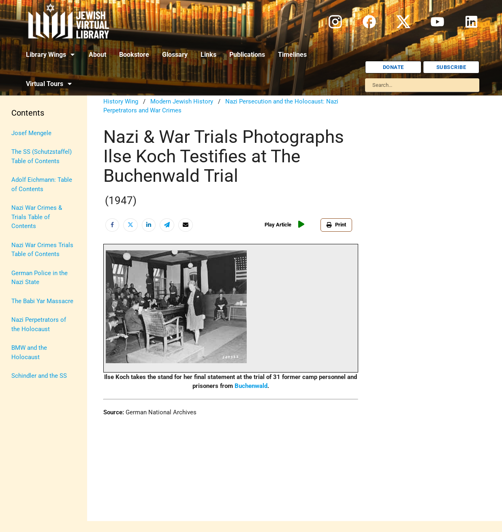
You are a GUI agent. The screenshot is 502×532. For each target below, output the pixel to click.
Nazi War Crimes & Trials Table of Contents (36, 217)
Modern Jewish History (181, 101)
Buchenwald (251, 386)
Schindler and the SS (39, 375)
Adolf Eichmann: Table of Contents (41, 184)
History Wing (120, 101)
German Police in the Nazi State (39, 277)
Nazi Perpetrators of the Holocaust (38, 324)
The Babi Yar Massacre (42, 301)
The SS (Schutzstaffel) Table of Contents (41, 156)
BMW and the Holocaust (29, 352)
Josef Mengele (31, 133)
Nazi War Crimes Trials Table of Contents (42, 249)
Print (336, 225)
